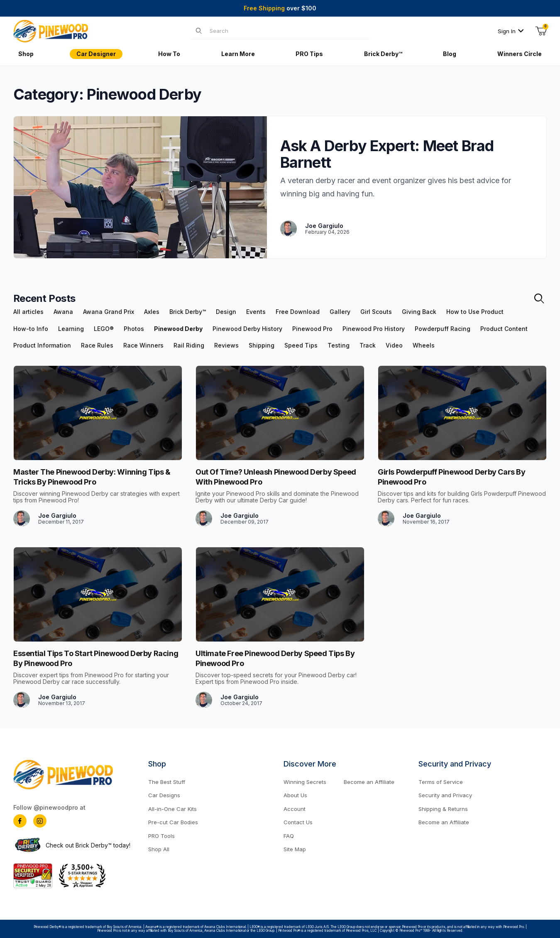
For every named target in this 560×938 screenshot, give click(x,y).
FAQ (289, 836)
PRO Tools (161, 836)
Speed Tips (301, 345)
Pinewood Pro (312, 329)
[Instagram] (39, 821)
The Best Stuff (166, 782)
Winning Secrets (305, 782)
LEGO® (104, 329)
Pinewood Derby (178, 329)
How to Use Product (475, 312)
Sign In (511, 31)
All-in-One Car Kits (172, 809)
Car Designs (164, 795)
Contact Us (298, 822)
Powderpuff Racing (442, 329)
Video (394, 345)
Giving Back (419, 312)
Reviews (226, 345)
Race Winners (143, 345)
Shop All (158, 849)
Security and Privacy (445, 795)
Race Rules (97, 345)
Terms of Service (440, 782)
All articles (28, 312)
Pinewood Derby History (247, 329)
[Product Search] (287, 30)
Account (295, 809)
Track (367, 345)
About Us (295, 795)
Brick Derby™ (187, 312)
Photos (134, 329)
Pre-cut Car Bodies (173, 822)
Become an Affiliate (369, 782)
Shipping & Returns (443, 809)
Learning (71, 329)
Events (256, 312)
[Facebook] (20, 821)
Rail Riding (189, 345)
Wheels (424, 345)
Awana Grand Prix (108, 312)
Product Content (504, 329)
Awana (63, 312)
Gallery (340, 312)
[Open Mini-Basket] (541, 31)
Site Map (295, 849)
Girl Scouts (376, 312)
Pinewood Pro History (373, 329)
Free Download (298, 312)
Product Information (42, 345)
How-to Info (30, 329)
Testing (339, 345)
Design (226, 312)
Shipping (261, 345)
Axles (151, 312)
